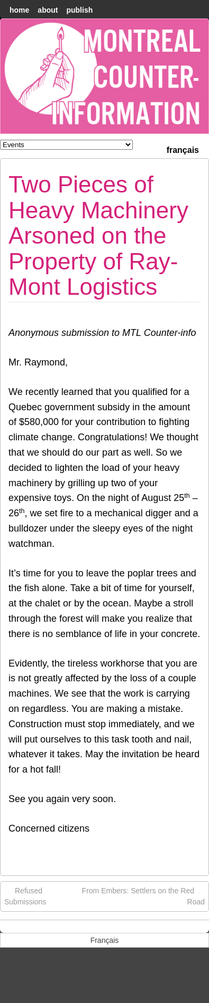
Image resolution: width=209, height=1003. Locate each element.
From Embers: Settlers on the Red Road (143, 895)
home (19, 10)
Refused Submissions (25, 895)
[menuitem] (182, 149)
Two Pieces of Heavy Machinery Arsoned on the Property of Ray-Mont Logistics (98, 235)
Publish (79, 10)
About (48, 10)
